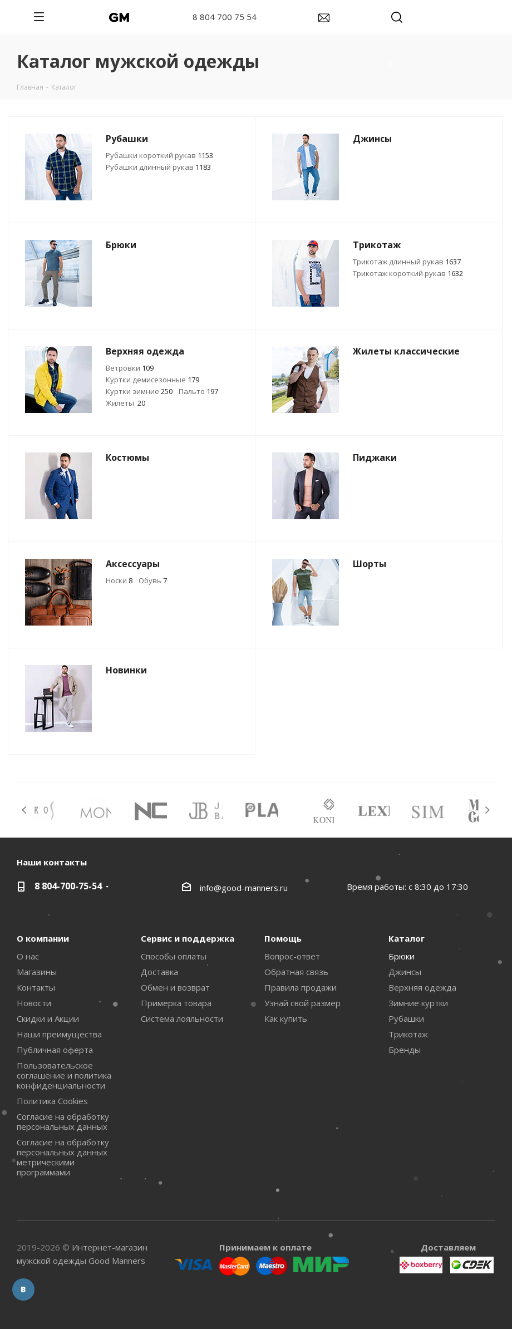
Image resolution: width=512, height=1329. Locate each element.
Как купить (285, 1018)
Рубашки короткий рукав (159, 155)
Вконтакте (23, 1289)
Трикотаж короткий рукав (408, 273)
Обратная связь (296, 971)
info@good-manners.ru (244, 887)
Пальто (198, 391)
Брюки (401, 956)
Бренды (404, 1049)
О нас (28, 956)
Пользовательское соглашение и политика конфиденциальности (64, 1075)
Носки (119, 580)
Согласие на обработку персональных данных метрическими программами (63, 1157)
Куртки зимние (139, 391)
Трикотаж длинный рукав (407, 262)
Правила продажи (300, 987)
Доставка (159, 971)
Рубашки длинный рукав (158, 167)
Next (487, 810)
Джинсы (404, 971)
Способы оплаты (173, 956)
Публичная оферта (55, 1049)
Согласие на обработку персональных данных (63, 1121)
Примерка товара (176, 1002)
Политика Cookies (52, 1100)
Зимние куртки (418, 1002)
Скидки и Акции (48, 1018)
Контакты (36, 987)
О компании (43, 938)
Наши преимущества (59, 1034)
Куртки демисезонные (152, 380)
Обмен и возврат (175, 987)
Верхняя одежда (422, 987)
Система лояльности (182, 1018)
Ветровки (130, 368)
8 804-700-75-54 (68, 886)
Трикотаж (408, 1034)
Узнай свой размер (302, 1002)
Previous (25, 810)
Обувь (153, 580)
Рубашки (406, 1018)
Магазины (37, 971)
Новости (34, 1002)
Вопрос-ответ (292, 956)
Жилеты (125, 403)
